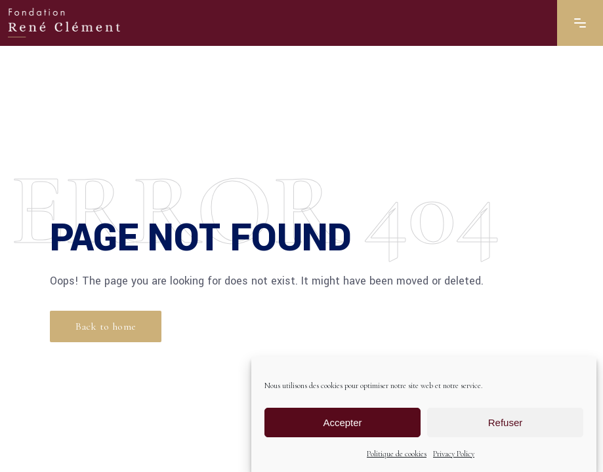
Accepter (342, 422)
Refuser (505, 422)
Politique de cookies (396, 453)
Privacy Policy (453, 453)
